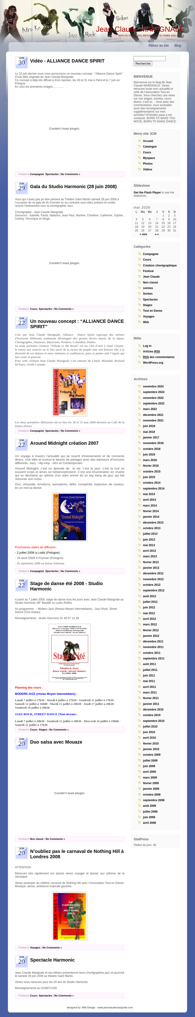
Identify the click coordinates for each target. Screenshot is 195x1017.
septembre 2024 (153, 392)
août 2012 (149, 596)
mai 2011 (149, 681)
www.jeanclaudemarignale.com (115, 1007)
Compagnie (37, 174)
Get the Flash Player (147, 192)
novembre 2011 (153, 647)
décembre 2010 (153, 709)
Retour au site (159, 45)
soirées (148, 288)
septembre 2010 (153, 721)
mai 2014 (149, 494)
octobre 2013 (151, 528)
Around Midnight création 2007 (64, 443)
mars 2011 (150, 692)
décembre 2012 (153, 573)
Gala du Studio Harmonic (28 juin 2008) (73, 186)
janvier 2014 (151, 516)
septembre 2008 (153, 800)
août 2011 (149, 664)
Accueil (148, 141)
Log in (147, 346)
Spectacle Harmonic (52, 959)
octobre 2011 (151, 653)
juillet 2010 (150, 726)
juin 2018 (149, 426)
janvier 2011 (151, 704)
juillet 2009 (150, 760)
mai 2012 (149, 613)
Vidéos (147, 169)
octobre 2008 (151, 794)
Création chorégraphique (160, 265)
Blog (177, 45)
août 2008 (149, 805)
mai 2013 (149, 545)
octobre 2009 (151, 754)
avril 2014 (149, 499)
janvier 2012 (151, 636)
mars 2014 (150, 505)
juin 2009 (149, 766)
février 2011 (151, 698)
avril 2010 (149, 737)
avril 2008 (149, 822)
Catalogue (150, 146)
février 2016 (151, 465)
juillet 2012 (150, 601)
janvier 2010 (151, 749)
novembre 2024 (153, 386)
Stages (43, 729)
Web (146, 322)
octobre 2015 (151, 471)
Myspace (149, 158)
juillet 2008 (150, 811)
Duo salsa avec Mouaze (56, 742)
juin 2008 (149, 817)
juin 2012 (149, 607)
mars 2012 (150, 624)
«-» (157, 234)
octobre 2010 (151, 715)
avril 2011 (149, 687)
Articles (151, 351)
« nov (143, 234)
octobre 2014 (151, 482)
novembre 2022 (153, 398)
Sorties (148, 293)
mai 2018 (149, 432)
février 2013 (151, 562)
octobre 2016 (151, 449)
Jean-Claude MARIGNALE (140, 29)
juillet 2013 (150, 533)
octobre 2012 (151, 584)
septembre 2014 (153, 488)
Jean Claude (151, 276)
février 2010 (151, 743)
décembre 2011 (153, 641)
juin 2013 (149, 539)
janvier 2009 (151, 788)
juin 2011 (149, 675)
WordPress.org (153, 362)
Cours (34, 308)
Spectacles (52, 174)
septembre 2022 (153, 403)
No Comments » (70, 174)
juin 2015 (149, 477)
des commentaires (158, 357)
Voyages (35, 947)
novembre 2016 (153, 443)
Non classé (37, 839)
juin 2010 (149, 732)
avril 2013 (149, 550)
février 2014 (151, 511)
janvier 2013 (151, 567)
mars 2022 (150, 409)
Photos (148, 163)
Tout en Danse (152, 310)
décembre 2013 (153, 522)
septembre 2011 (153, 658)
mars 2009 (150, 777)
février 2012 (151, 630)
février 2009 (151, 783)
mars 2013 (150, 556)
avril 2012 (149, 619)
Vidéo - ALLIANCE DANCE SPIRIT (67, 60)
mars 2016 (150, 460)
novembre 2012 (153, 579)
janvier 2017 (151, 437)
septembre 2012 (153, 590)
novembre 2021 (153, 420)
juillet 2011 (150, 670)
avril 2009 (149, 771)
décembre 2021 (153, 415)
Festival (148, 271)
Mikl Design (88, 1007)
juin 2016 (149, 454)
